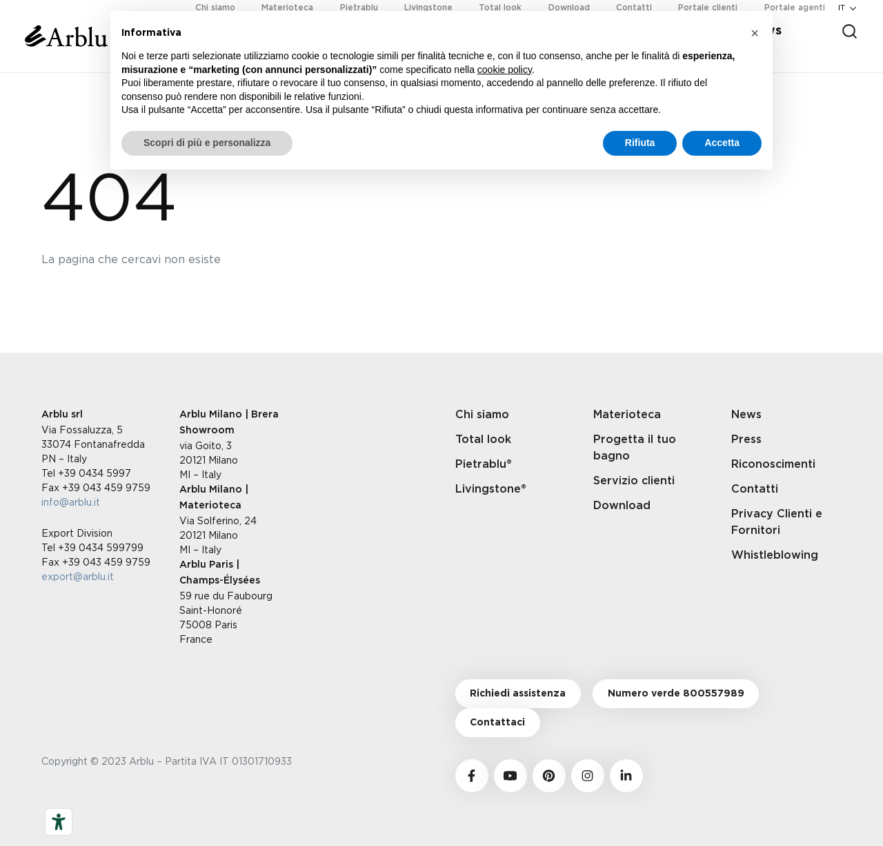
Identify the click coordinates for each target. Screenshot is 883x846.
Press (746, 439)
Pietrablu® (483, 464)
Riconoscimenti (773, 464)
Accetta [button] (722, 142)
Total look (483, 439)
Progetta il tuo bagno (634, 448)
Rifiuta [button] (640, 142)
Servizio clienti (634, 480)
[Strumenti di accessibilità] (59, 822)
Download (622, 505)
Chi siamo (482, 414)
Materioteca (627, 414)
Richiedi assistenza (518, 694)
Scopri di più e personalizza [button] (206, 142)
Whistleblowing (774, 555)
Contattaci (497, 723)
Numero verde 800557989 (676, 694)
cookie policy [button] (504, 69)
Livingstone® (490, 489)
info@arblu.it (70, 502)
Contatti (754, 489)
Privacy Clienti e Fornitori (776, 522)
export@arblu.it (77, 576)
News (746, 414)
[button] (755, 33)
